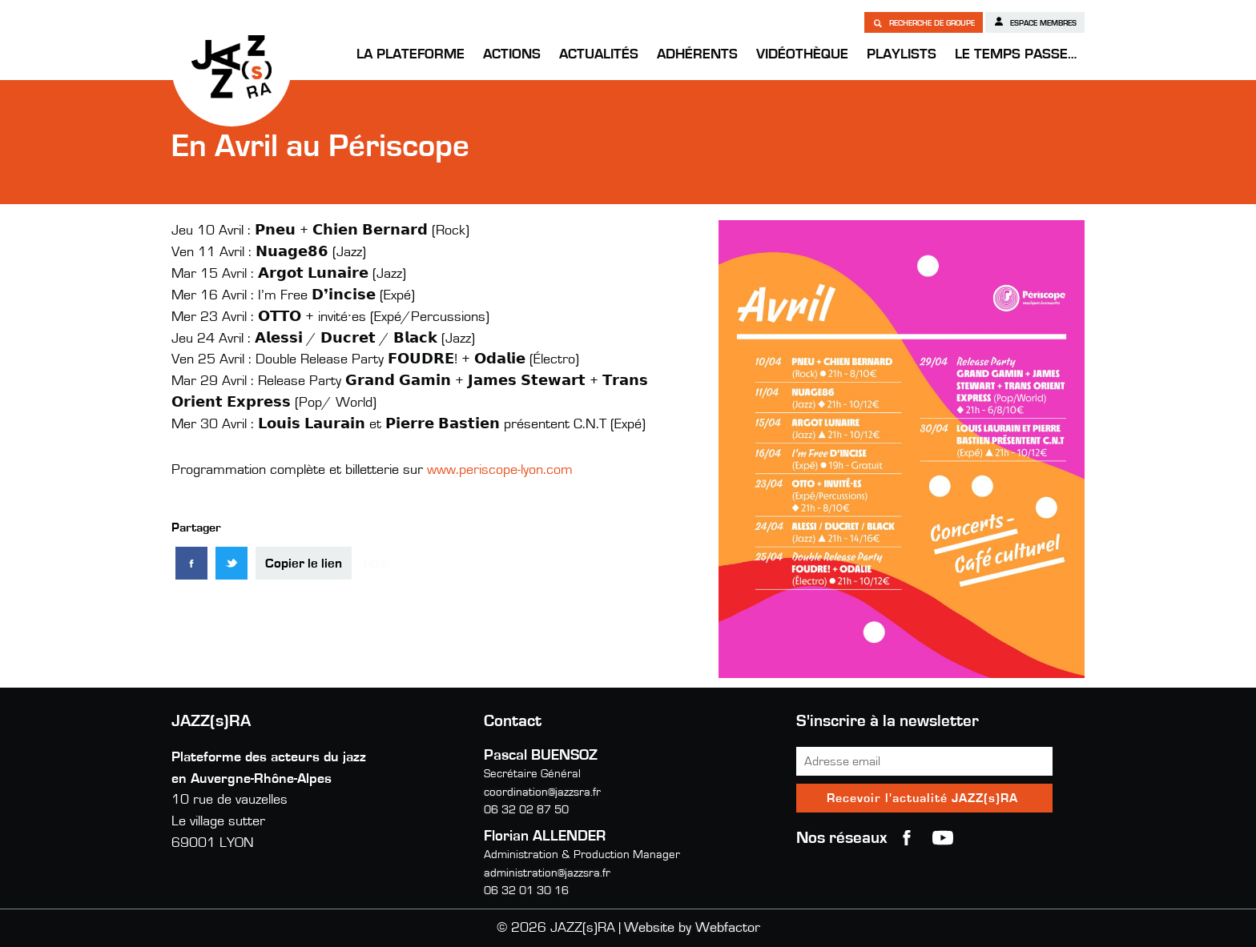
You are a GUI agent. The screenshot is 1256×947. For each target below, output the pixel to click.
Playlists (901, 54)
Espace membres (1035, 21)
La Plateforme (410, 54)
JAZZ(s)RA (231, 66)
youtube (943, 838)
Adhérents (697, 54)
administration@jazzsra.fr (547, 873)
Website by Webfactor (692, 928)
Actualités (598, 54)
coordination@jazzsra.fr (542, 792)
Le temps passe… (1016, 54)
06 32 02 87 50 (526, 810)
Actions (512, 54)
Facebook (907, 838)
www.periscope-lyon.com (500, 470)
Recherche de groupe (923, 22)
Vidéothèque (802, 54)
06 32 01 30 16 (526, 891)
